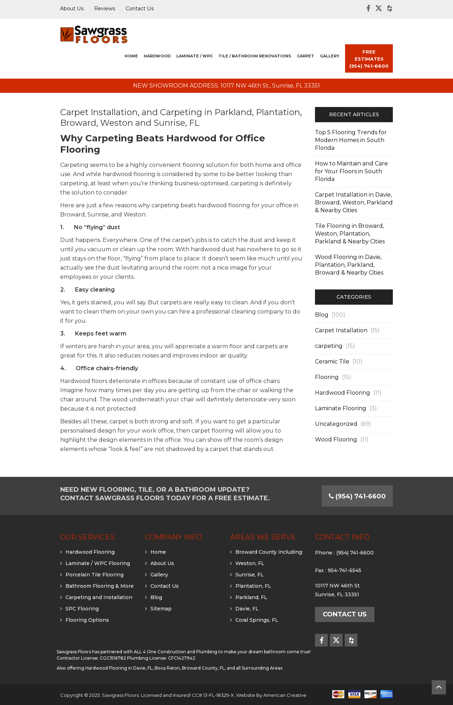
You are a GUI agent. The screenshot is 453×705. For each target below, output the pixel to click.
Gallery (159, 574)
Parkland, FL (251, 597)
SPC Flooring (82, 608)
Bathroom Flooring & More (99, 586)
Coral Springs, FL (256, 620)
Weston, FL (249, 563)
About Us (162, 563)
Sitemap (161, 608)
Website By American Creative (271, 695)
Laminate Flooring (340, 408)
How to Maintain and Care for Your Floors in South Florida (351, 171)
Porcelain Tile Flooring (94, 574)
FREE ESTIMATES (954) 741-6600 (369, 59)
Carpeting (74, 165)
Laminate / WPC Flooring (97, 563)
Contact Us (164, 586)
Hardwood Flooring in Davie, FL (119, 668)
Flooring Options (87, 620)
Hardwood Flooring (342, 392)
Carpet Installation (341, 330)
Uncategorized (336, 424)
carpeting (329, 346)
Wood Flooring (336, 439)
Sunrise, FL (249, 574)
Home (158, 552)
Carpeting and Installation (98, 597)
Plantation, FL (253, 586)
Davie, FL (247, 608)
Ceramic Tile (332, 361)
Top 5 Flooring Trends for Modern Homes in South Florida (351, 140)
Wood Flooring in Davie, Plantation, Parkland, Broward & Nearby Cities (349, 265)
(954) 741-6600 (355, 552)
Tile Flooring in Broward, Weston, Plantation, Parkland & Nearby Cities (350, 233)
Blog (321, 314)
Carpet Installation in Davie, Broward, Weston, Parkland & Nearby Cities (354, 202)
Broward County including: (269, 552)
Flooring (327, 377)
